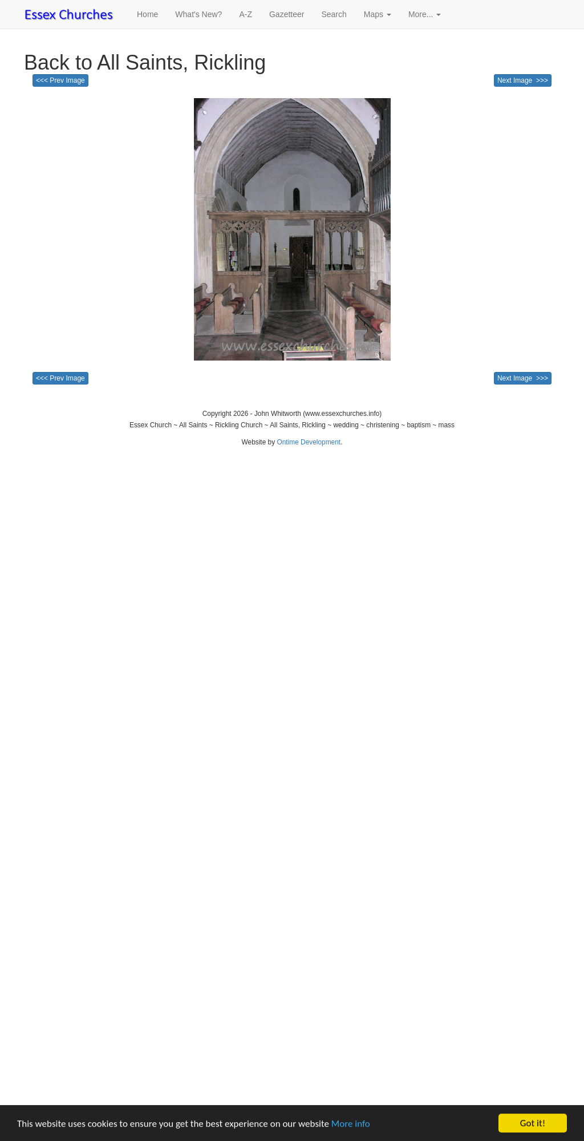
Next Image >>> (522, 80)
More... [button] (424, 14)
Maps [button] (377, 14)
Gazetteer (286, 14)
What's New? (198, 14)
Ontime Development (308, 442)
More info (350, 1124)
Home (147, 14)
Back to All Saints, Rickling (145, 62)
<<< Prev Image (60, 80)
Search (333, 14)
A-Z (245, 14)
